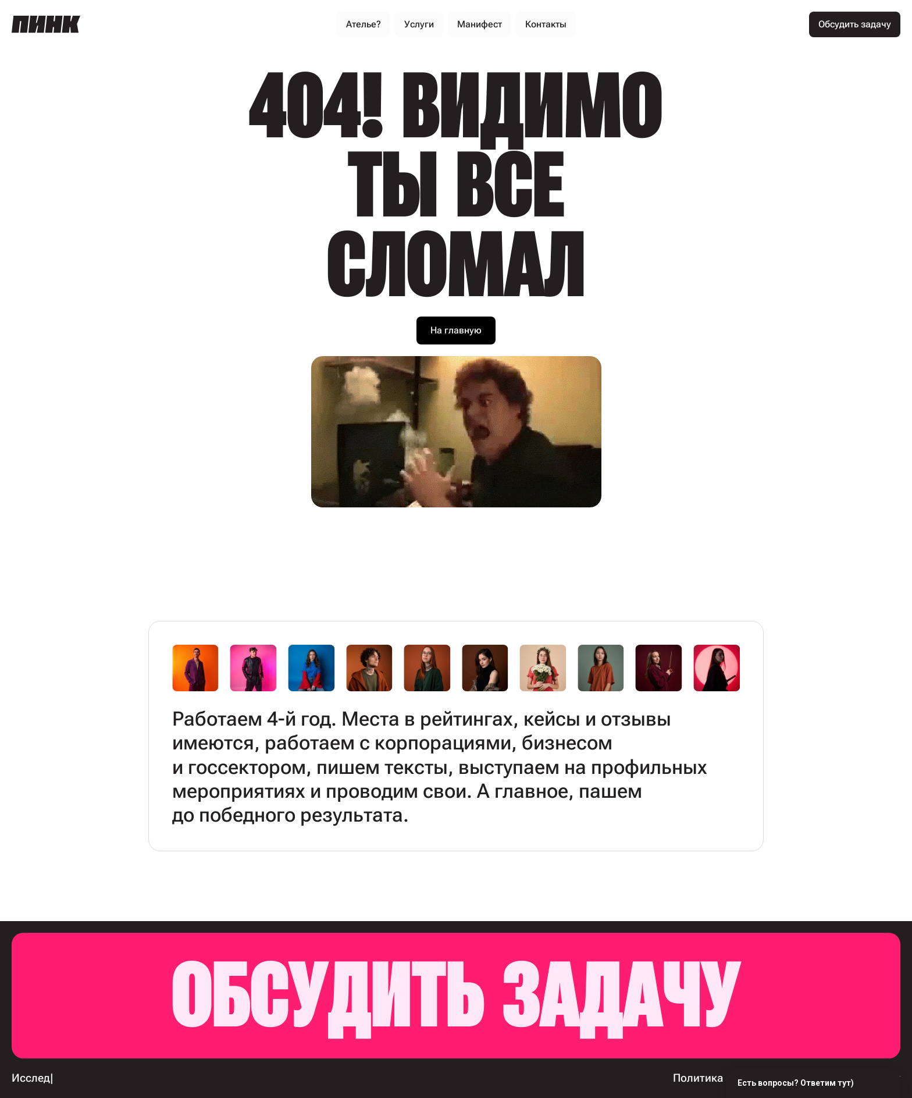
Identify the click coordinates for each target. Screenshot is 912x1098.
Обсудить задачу (456, 995)
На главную (456, 330)
